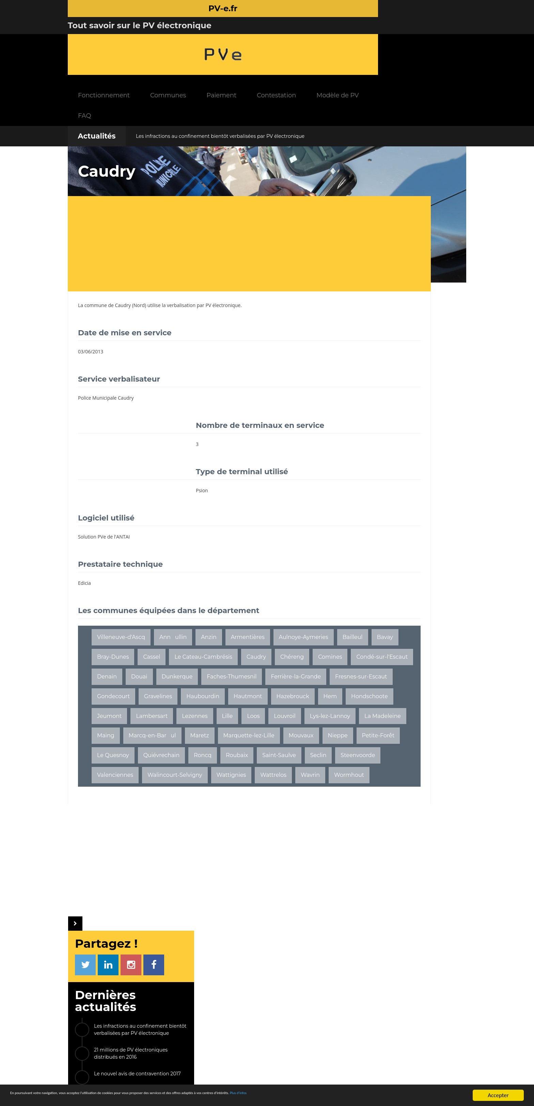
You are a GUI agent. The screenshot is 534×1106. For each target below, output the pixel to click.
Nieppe (107, 764)
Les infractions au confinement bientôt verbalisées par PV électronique (220, 78)
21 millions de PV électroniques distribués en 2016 (403, 235)
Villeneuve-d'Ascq (121, 586)
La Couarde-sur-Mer (380, 565)
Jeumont (188, 705)
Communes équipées (233, 1027)
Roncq (284, 764)
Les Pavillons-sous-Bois (384, 518)
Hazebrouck (293, 685)
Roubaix (108, 784)
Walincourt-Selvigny (124, 803)
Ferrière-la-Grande (186, 665)
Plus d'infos (372, 1096)
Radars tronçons (393, 1043)
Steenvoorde (229, 784)
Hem (104, 705)
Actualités (96, 78)
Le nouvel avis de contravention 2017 (409, 256)
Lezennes (273, 705)
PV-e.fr (159, 998)
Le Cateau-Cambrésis (126, 626)
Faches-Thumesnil (122, 665)
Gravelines (158, 685)
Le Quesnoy (194, 764)
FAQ (152, 57)
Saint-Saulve (150, 784)
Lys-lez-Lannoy (205, 724)
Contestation (344, 37)
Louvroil (160, 724)
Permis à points (393, 1034)
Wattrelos (223, 803)
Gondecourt (113, 685)
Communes (236, 37)
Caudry (123, 247)
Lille (102, 724)
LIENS (375, 998)
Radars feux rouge (395, 1053)
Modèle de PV (405, 37)
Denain (173, 646)
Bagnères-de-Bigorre (381, 549)
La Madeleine (258, 724)
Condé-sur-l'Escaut (122, 646)
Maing (299, 724)
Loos (128, 724)
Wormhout (112, 823)
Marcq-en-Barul (120, 744)
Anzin (208, 586)
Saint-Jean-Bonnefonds (385, 581)
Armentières (248, 586)
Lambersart (231, 705)
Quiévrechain (242, 764)
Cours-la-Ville (416, 502)
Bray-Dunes (241, 606)
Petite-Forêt (147, 764)
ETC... (438, 581)
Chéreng (214, 626)
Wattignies (181, 803)
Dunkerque (242, 646)
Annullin (173, 586)
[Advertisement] (204, 186)
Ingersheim (368, 502)
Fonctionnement (172, 37)
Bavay (203, 606)
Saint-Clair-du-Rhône (381, 534)
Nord (139, 247)
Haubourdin (202, 685)
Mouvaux (269, 744)
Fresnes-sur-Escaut (251, 665)
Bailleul (171, 606)
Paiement (289, 37)
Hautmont (248, 685)
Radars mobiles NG (396, 1024)
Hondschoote (143, 705)
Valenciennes (279, 784)
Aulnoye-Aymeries (121, 606)
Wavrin (259, 803)
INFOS (211, 998)
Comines (253, 626)
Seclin (190, 784)
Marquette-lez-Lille (217, 744)
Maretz (168, 744)
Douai (205, 646)
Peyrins (439, 518)
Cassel (280, 606)
